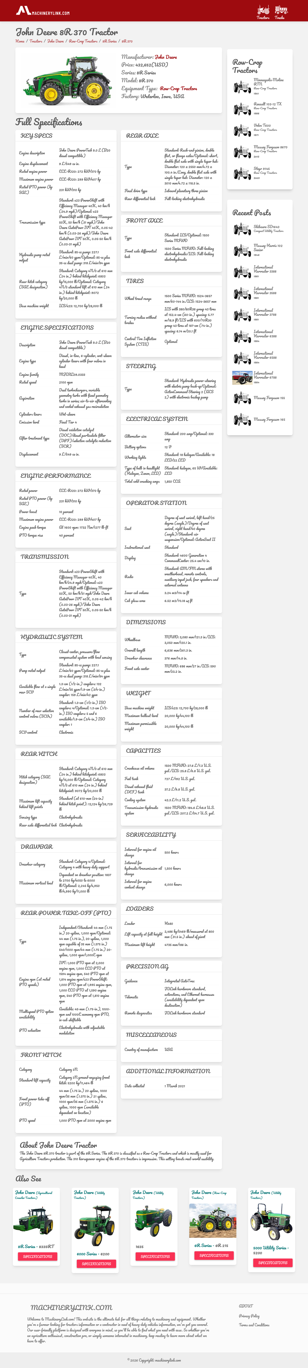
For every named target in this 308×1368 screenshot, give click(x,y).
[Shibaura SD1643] (243, 229)
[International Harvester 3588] (243, 293)
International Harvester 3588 (265, 291)
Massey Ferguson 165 (269, 419)
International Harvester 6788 (265, 375)
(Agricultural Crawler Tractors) (33, 1195)
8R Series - (28, 1246)
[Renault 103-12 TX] (243, 109)
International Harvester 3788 (265, 312)
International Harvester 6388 (265, 334)
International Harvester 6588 (265, 355)
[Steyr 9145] (243, 173)
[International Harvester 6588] (243, 358)
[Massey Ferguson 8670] (243, 152)
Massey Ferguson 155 (269, 398)
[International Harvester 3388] (243, 272)
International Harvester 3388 (265, 269)
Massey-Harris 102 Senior (268, 247)
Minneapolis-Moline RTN (269, 82)
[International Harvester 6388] (243, 336)
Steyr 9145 (262, 168)
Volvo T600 (262, 125)
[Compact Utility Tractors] (268, 231)
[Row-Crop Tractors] (270, 88)
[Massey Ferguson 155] (243, 397)
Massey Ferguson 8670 (270, 147)
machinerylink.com (168, 1360)
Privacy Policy (249, 1316)
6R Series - (204, 1245)
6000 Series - (89, 1253)
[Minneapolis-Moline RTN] (243, 87)
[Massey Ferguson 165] (243, 419)
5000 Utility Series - (271, 1247)
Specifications (37, 1256)
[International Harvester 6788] (243, 378)
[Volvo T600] (243, 130)
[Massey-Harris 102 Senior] (243, 250)
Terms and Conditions (254, 1325)
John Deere (166, 57)
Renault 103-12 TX (267, 104)
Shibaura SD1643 (266, 227)
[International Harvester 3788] (243, 315)
